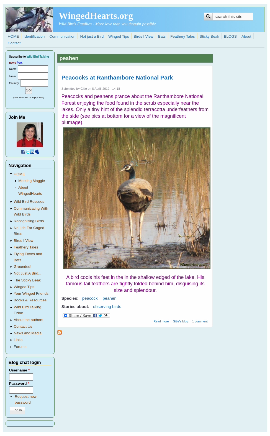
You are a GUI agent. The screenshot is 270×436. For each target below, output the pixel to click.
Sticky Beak (209, 36)
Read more (161, 321)
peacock (90, 298)
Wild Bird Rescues (29, 201)
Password (19, 383)
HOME (13, 36)
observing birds (107, 306)
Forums (20, 347)
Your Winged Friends (31, 293)
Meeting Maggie (31, 181)
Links (18, 340)
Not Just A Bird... (28, 273)
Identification (34, 36)
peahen (110, 298)
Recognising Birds (29, 221)
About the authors (28, 320)
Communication (62, 36)
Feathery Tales (182, 36)
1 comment (200, 321)
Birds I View (143, 36)
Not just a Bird (92, 36)
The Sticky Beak (27, 280)
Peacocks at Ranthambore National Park (117, 77)
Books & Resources (30, 300)
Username (19, 370)
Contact (14, 43)
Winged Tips (118, 36)
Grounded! (23, 267)
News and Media (28, 333)
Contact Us (23, 326)
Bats (162, 36)
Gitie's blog (180, 321)
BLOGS (230, 36)
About (246, 36)
